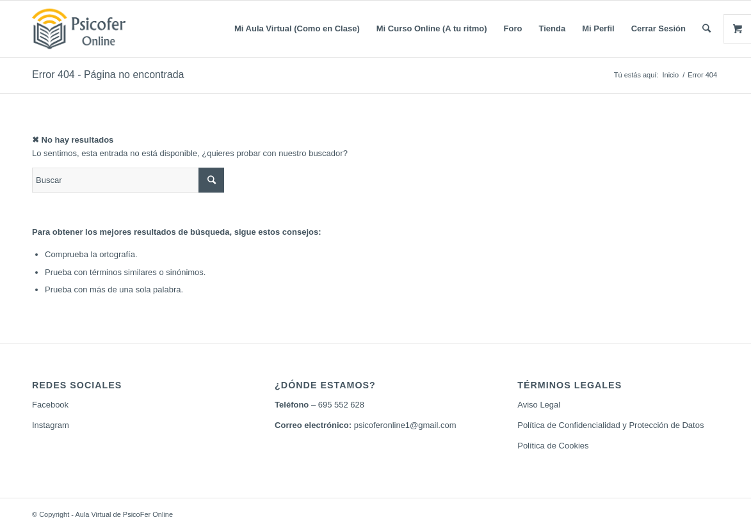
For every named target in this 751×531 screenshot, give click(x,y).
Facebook (50, 404)
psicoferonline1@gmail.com (405, 425)
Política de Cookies (552, 445)
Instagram (50, 425)
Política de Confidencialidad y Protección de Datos (610, 425)
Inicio (670, 75)
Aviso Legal (538, 404)
